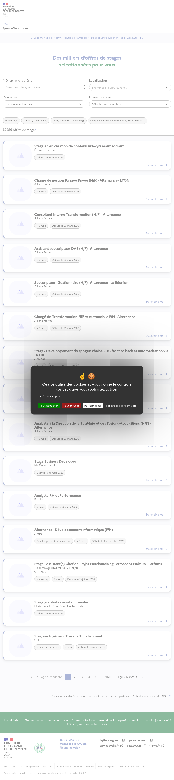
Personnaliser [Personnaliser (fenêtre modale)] (92, 405)
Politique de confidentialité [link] (120, 405)
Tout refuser (71, 405)
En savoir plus (51, 396)
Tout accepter (48, 405)
